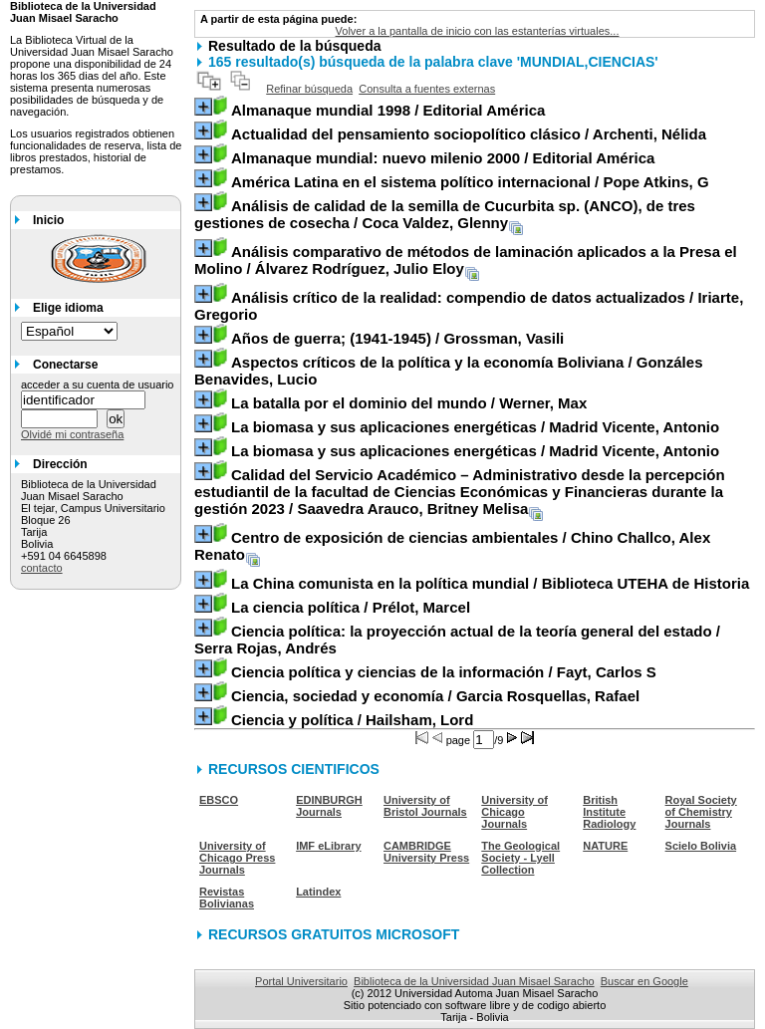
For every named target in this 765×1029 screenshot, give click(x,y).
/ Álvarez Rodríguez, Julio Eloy (465, 260)
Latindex (318, 892)
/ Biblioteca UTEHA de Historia (490, 583)
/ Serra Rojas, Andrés (457, 639)
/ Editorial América (388, 110)
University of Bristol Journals (425, 806)
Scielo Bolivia (701, 846)
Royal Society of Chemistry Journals (701, 812)
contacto (42, 568)
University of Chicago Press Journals (237, 858)
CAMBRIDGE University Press (426, 852)
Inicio (48, 220)
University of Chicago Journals (514, 812)
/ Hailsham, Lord (352, 719)
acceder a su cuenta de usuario (97, 384)
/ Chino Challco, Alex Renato (452, 546)
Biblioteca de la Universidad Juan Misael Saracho (474, 981)
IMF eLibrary (328, 846)
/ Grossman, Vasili (397, 338)
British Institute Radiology (609, 812)
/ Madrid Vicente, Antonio (475, 426)
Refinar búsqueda (309, 89)
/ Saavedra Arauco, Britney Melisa (459, 491)
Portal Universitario (301, 981)
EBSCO (218, 800)
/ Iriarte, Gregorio (468, 306)
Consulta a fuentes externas (427, 89)
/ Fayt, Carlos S (443, 671)
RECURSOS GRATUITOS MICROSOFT (333, 934)
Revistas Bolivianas (226, 897)
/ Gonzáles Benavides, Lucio (448, 370)
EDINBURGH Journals (329, 806)
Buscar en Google (644, 981)
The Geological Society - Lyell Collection (520, 858)
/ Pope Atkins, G (470, 181)
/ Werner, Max (409, 402)
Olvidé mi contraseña (72, 434)
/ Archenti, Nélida (468, 134)
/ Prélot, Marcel (350, 607)
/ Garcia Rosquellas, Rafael (435, 695)
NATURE (605, 846)
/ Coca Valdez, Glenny (444, 214)
